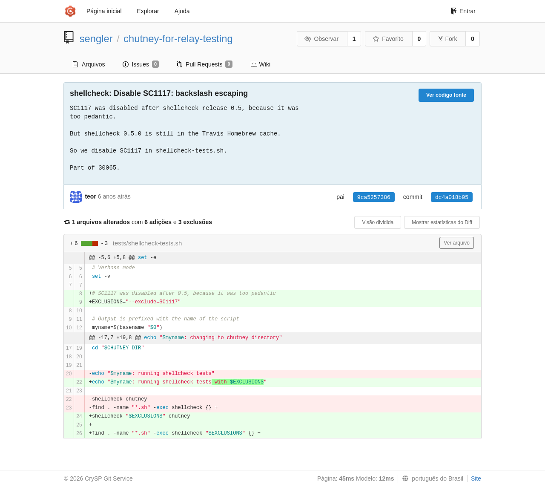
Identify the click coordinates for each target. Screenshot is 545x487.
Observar (321, 38)
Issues (141, 64)
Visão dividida (377, 222)
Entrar (463, 11)
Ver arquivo (457, 243)
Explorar (148, 11)
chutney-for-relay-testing (178, 38)
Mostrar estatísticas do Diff (442, 222)
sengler (96, 38)
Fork (448, 38)
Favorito (388, 38)
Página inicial (104, 11)
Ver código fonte (446, 95)
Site (476, 478)
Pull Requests (204, 64)
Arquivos (89, 64)
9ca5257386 (373, 197)
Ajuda (182, 11)
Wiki (260, 64)
